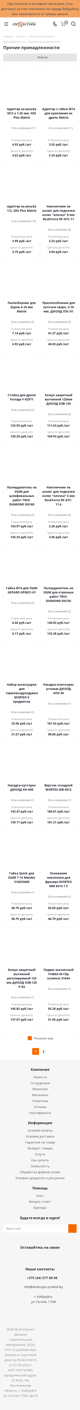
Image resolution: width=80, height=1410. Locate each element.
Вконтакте (23, 1257)
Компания (40, 1069)
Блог (40, 1195)
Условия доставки (40, 1136)
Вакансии (40, 1089)
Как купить (40, 1160)
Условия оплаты (40, 1130)
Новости (40, 1077)
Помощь (40, 1188)
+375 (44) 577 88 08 (42, 1278)
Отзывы (40, 1107)
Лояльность (40, 1166)
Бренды (40, 1207)
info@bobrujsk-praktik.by (43, 1287)
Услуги (40, 1154)
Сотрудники (40, 1083)
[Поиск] (73, 25)
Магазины (40, 1095)
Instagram (44, 1257)
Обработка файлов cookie (40, 1172)
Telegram (55, 1257)
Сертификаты (40, 1113)
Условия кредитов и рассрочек (40, 1178)
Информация (40, 1123)
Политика (40, 1101)
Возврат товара (40, 1148)
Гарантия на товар (40, 1142)
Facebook (33, 1257)
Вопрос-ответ (40, 1201)
